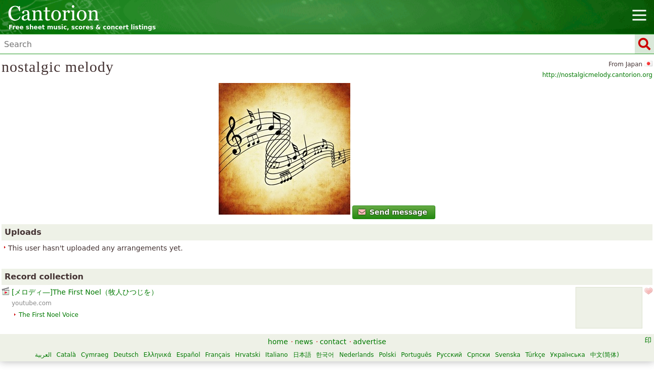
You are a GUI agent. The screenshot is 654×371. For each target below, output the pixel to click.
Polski (387, 354)
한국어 (325, 354)
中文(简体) (604, 354)
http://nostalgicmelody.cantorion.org (597, 74)
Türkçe (535, 354)
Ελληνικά (157, 354)
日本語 (302, 354)
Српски (478, 354)
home (278, 342)
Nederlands (356, 354)
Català (66, 354)
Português (416, 354)
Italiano (276, 354)
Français (217, 354)
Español (188, 354)
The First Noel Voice (48, 314)
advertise (369, 342)
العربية (43, 354)
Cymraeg (94, 354)
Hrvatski (248, 354)
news (304, 342)
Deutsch (125, 354)
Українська (567, 354)
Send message (393, 212)
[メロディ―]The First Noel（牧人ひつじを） (85, 292)
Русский (449, 354)
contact (333, 342)
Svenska (507, 354)
